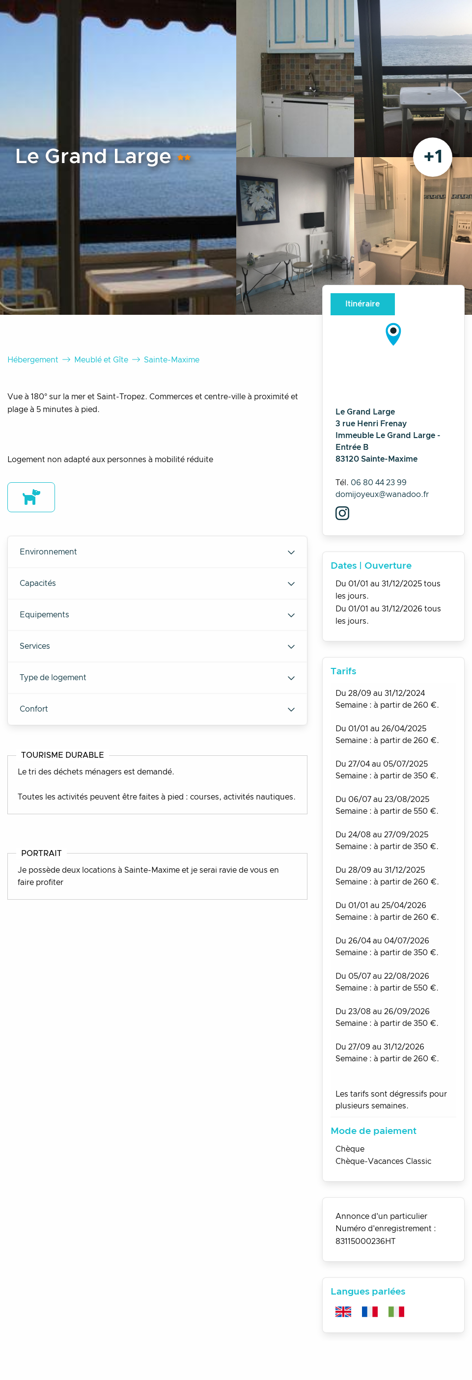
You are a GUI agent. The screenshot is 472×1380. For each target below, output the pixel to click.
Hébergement (32, 360)
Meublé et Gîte (101, 360)
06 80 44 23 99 (379, 483)
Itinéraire (362, 304)
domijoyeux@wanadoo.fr (382, 494)
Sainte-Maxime (171, 360)
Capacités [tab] (157, 583)
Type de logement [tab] (157, 678)
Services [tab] (157, 646)
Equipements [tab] (157, 615)
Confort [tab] (157, 709)
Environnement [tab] (157, 552)
